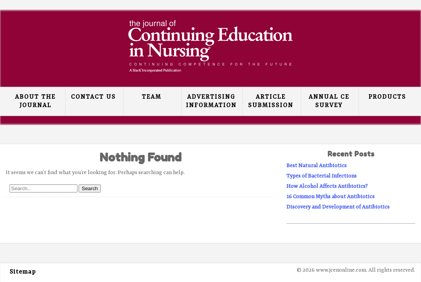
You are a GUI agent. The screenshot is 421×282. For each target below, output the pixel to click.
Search (90, 188)
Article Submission (270, 101)
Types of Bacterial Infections (321, 176)
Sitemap (23, 272)
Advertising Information (211, 101)
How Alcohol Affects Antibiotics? (327, 186)
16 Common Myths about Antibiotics (330, 197)
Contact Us (93, 97)
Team (151, 97)
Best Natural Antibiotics (316, 166)
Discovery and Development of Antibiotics (338, 207)
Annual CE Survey (329, 101)
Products (387, 97)
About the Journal (35, 101)
